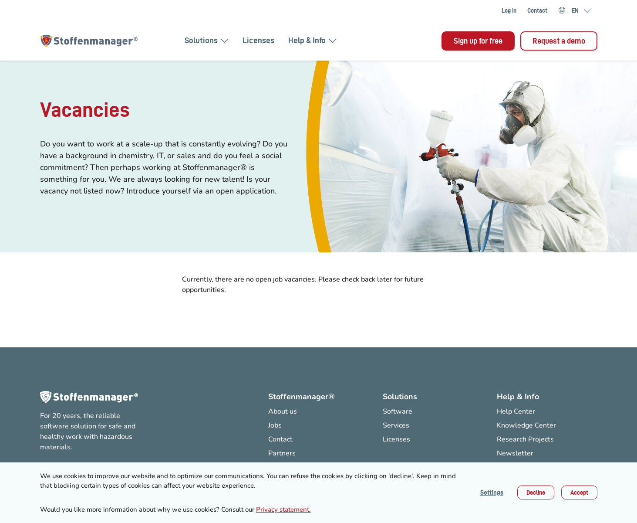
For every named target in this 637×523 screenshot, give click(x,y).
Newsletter (515, 453)
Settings (491, 492)
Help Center (516, 411)
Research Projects (525, 439)
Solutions (207, 40)
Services (396, 425)
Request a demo (559, 41)
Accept (579, 492)
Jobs (275, 425)
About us (282, 411)
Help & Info (312, 40)
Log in (509, 10)
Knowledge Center (526, 425)
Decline (535, 492)
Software (397, 411)
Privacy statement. (283, 509)
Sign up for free (478, 41)
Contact (537, 10)
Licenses (258, 40)
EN (575, 11)
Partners (282, 453)
